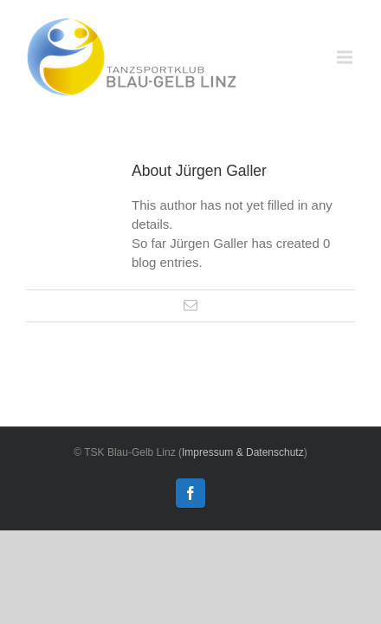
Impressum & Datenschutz (243, 452)
